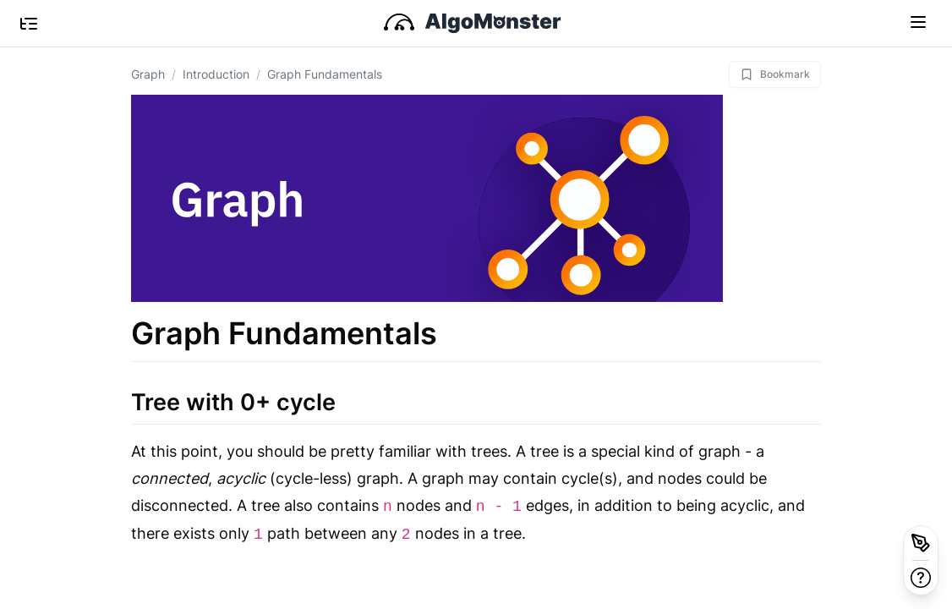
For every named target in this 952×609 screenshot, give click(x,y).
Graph (148, 74)
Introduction (216, 74)
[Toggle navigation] (918, 21)
